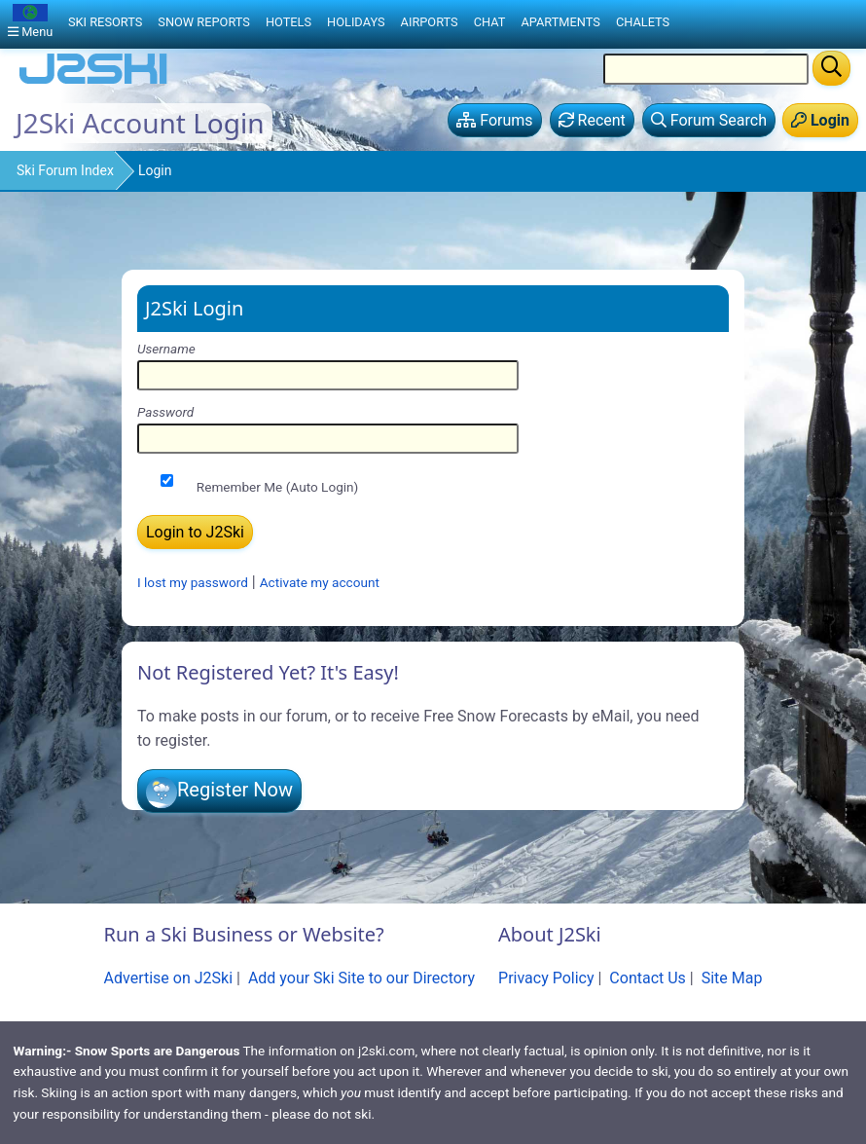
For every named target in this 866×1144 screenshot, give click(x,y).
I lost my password (192, 582)
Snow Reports (204, 22)
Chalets (642, 22)
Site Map (732, 978)
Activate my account (319, 582)
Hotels (288, 22)
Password (165, 412)
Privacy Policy (546, 978)
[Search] (831, 68)
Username (166, 348)
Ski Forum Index (65, 170)
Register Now (235, 789)
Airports (429, 22)
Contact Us (647, 978)
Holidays (356, 22)
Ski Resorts (105, 22)
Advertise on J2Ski (169, 978)
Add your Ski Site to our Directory (361, 978)
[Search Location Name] (706, 69)
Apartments (560, 22)
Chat (490, 22)
